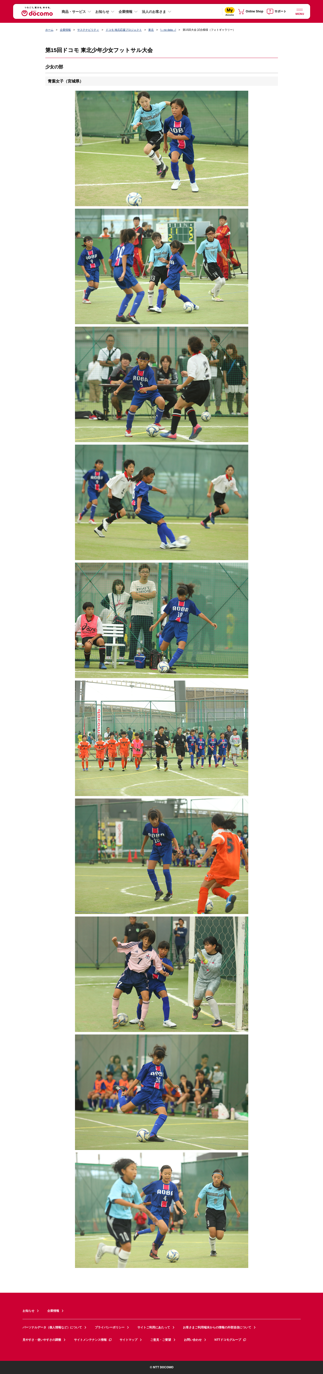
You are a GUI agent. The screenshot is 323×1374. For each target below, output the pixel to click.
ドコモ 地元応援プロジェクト (124, 29)
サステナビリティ (88, 29)
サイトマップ (128, 1340)
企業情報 (125, 12)
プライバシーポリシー (109, 1327)
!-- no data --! (168, 29)
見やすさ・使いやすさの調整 (42, 1340)
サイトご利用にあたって (153, 1327)
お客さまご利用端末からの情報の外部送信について (217, 1327)
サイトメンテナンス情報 (93, 1340)
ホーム (49, 29)
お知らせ (102, 12)
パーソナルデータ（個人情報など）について (52, 1327)
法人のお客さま (154, 12)
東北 (151, 29)
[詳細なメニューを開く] (300, 11)
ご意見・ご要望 (160, 1340)
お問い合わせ (193, 1340)
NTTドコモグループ (231, 1340)
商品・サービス (74, 12)
